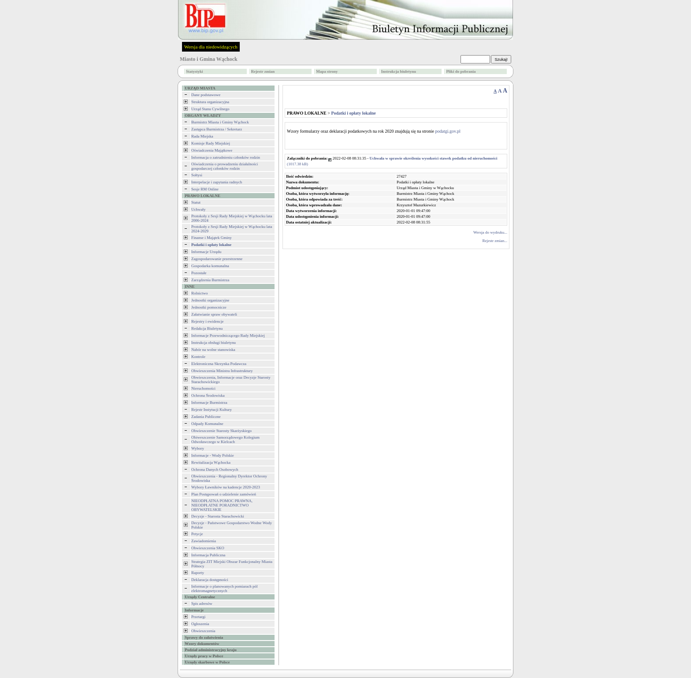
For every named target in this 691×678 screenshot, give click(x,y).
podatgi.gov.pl (448, 131)
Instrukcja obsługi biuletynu (213, 342)
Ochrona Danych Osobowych (214, 469)
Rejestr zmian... (495, 240)
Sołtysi (196, 175)
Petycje (197, 534)
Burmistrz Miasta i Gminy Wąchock (220, 122)
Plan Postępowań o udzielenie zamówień (223, 494)
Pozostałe (199, 273)
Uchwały (198, 209)
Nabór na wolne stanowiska (213, 349)
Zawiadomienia (203, 541)
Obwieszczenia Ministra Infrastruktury (222, 371)
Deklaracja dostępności (209, 579)
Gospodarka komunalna (210, 266)
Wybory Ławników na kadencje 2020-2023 (225, 487)
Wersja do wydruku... (490, 232)
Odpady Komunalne (207, 423)
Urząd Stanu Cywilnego (210, 109)
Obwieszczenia (203, 631)
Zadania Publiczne (206, 416)
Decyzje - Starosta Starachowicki (217, 516)
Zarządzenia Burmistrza (210, 280)
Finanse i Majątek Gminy (211, 237)
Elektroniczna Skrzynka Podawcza (218, 363)
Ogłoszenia (200, 624)
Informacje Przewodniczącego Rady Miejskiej (228, 335)
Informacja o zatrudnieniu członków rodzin (225, 157)
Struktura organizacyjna (210, 102)
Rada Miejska (202, 136)
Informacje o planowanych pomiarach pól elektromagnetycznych (224, 588)
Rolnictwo (199, 293)
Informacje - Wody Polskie (212, 455)
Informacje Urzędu (206, 252)
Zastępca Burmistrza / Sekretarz (216, 129)
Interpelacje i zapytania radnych (216, 182)
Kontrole (198, 356)
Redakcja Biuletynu (207, 328)
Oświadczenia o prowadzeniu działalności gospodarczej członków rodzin (224, 166)
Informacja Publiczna (208, 555)
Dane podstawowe (205, 95)
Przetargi (198, 617)
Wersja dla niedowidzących (211, 46)
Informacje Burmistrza (209, 402)
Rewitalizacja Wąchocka (210, 462)
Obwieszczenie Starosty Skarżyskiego (221, 430)
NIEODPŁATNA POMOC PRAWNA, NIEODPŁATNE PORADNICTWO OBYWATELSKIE (222, 505)
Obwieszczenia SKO (207, 548)
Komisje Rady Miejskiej (210, 143)
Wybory (197, 448)
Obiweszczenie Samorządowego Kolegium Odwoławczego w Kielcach (225, 439)
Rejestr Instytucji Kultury (211, 409)
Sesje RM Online (205, 189)
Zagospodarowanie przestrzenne (216, 259)
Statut (196, 202)
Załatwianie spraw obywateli (214, 314)
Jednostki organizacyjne (210, 300)
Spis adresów (201, 603)
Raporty (197, 572)
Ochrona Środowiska (208, 395)
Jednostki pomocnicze (209, 307)
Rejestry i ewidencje (207, 321)
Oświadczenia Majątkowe (211, 150)
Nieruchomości (203, 388)
